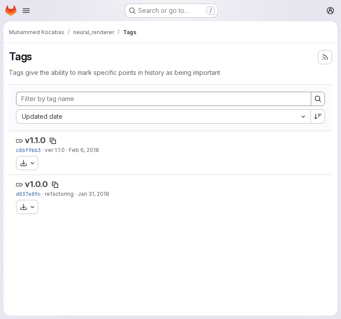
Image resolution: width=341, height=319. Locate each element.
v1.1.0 (35, 140)
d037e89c (28, 194)
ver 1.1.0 (55, 150)
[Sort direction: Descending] (318, 116)
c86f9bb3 (28, 150)
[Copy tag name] (53, 141)
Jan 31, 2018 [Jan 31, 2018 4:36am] (93, 194)
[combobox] (163, 116)
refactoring (59, 194)
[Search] (318, 99)
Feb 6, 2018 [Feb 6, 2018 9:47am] (84, 150)
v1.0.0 (36, 184)
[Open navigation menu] (26, 11)
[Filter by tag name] (163, 99)
